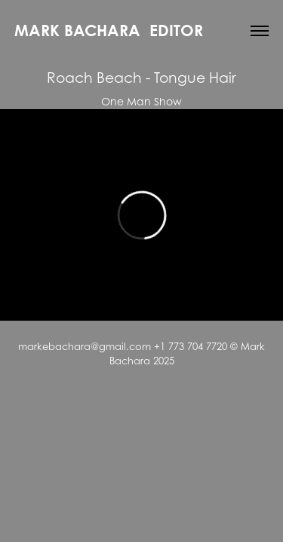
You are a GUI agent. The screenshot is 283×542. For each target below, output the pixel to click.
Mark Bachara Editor (108, 30)
